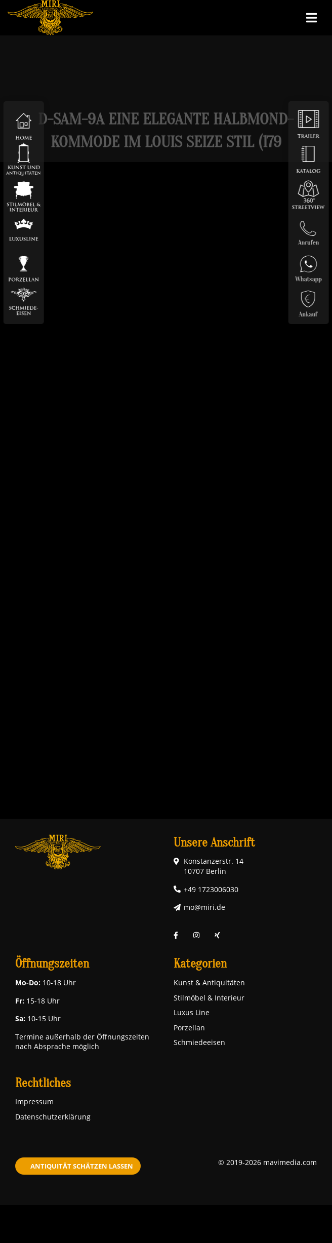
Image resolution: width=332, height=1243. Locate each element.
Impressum (34, 1101)
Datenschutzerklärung (53, 1116)
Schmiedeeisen (199, 1042)
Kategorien (200, 964)
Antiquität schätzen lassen (81, 1166)
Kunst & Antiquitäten (209, 982)
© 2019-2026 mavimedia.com (267, 1162)
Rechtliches (43, 1083)
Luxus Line (192, 1012)
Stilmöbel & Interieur (209, 998)
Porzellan (189, 1027)
